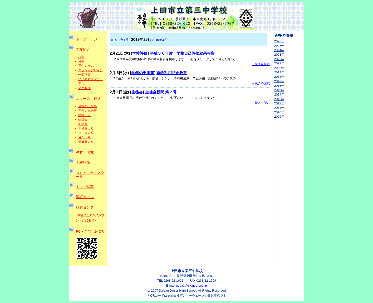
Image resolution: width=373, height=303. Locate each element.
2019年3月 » (161, 40)
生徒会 (83, 119)
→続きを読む (261, 64)
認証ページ (85, 197)
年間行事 (84, 75)
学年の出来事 (87, 110)
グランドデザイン (90, 70)
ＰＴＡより (86, 133)
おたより (84, 137)
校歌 (81, 61)
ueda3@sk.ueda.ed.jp (191, 285)
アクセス (84, 88)
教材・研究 (85, 152)
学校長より (86, 128)
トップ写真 (85, 187)
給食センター (86, 207)
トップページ (86, 39)
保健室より (86, 142)
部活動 (83, 124)
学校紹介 (83, 49)
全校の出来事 (87, 106)
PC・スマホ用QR (90, 231)
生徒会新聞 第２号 (161, 92)
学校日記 (84, 115)
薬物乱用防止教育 (172, 73)
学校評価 (83, 162)
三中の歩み (86, 65)
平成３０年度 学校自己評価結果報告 (182, 53)
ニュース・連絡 (88, 99)
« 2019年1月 (119, 40)
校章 (81, 57)
